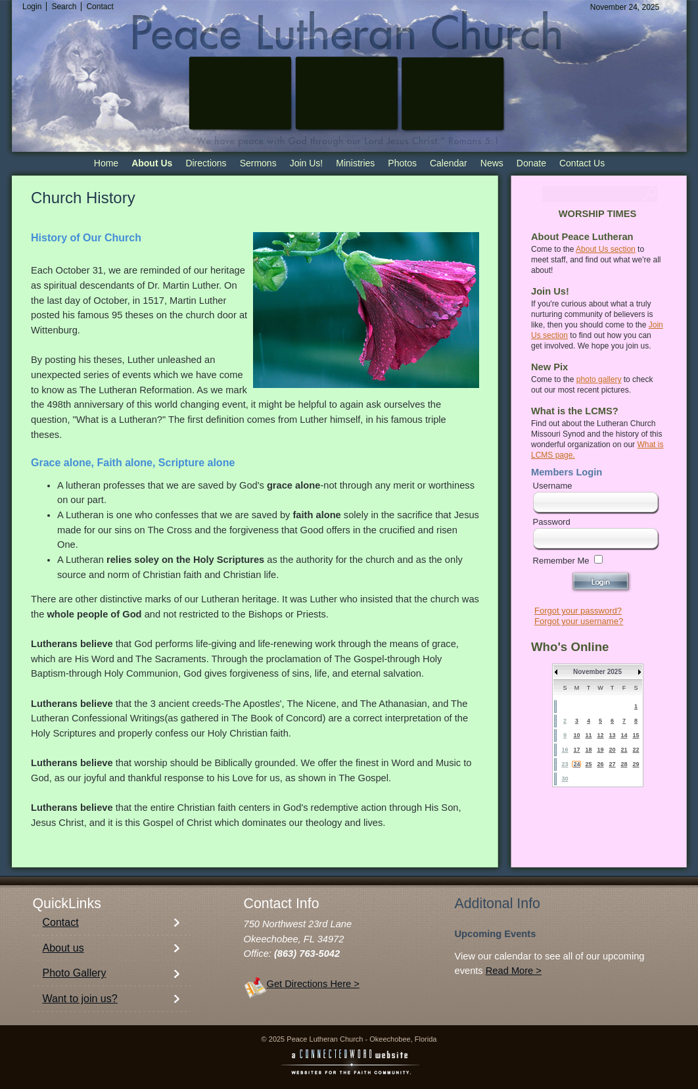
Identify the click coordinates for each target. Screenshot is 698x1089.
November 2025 (597, 671)
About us (63, 948)
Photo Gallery (74, 973)
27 (612, 764)
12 (600, 735)
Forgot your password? (578, 611)
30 (564, 778)
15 (635, 735)
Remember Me (561, 561)
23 (564, 764)
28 (623, 764)
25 (588, 764)
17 (576, 749)
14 (623, 735)
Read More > (514, 970)
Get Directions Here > (313, 984)
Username (552, 486)
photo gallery (599, 379)
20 (612, 749)
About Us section (606, 249)
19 (600, 749)
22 (635, 749)
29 (635, 764)
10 (576, 735)
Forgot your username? (578, 621)
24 (576, 764)
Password (551, 522)
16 (564, 749)
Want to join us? (80, 998)
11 (588, 735)
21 (623, 749)
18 (588, 749)
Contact (61, 922)
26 (600, 764)
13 (612, 735)
